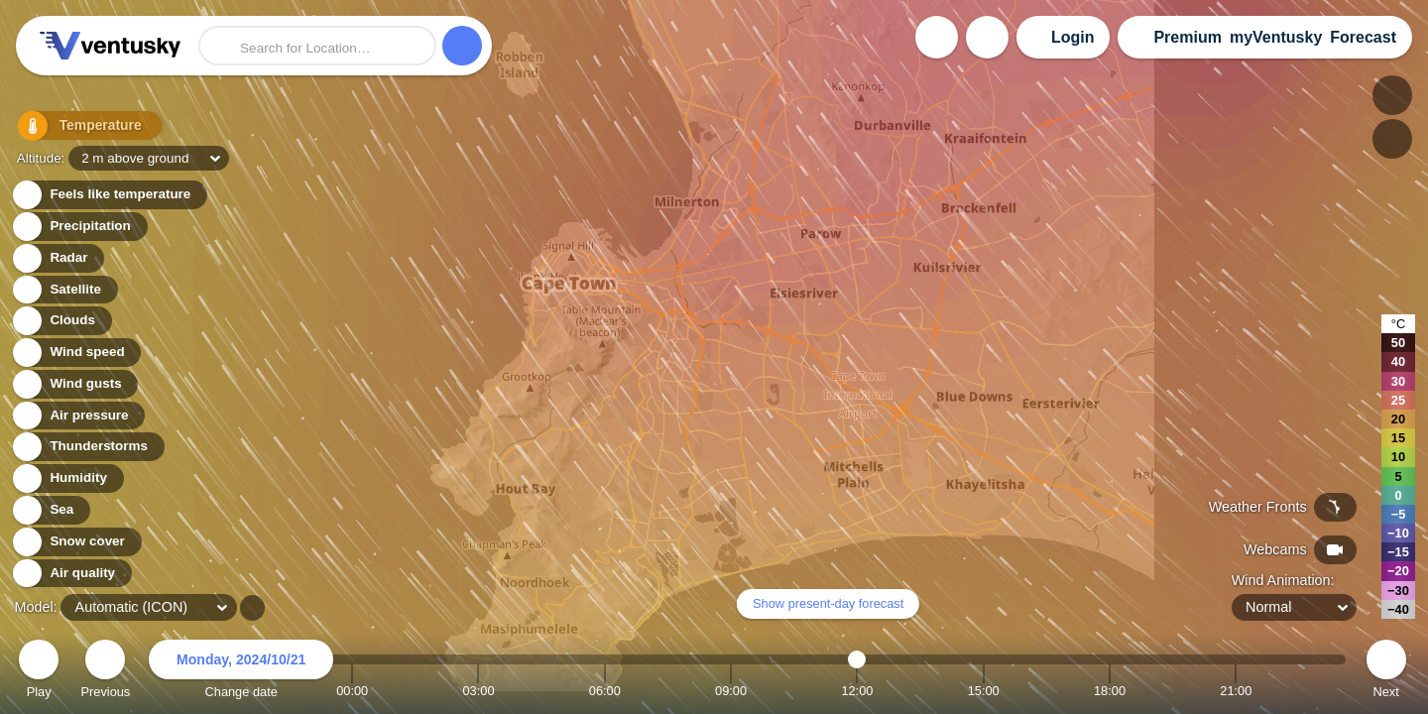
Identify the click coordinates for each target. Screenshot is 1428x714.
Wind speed (76, 352)
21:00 (1235, 690)
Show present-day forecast (828, 603)
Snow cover (76, 542)
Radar (57, 258)
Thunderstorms (87, 446)
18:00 (1110, 690)
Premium (1187, 37)
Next (1386, 672)
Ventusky (107, 45)
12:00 (857, 690)
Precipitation (79, 226)
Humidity (67, 478)
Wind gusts (74, 384)
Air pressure (78, 416)
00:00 (352, 690)
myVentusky (1276, 37)
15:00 (984, 690)
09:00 (731, 690)
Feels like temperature (108, 194)
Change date (241, 672)
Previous (105, 672)
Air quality (71, 573)
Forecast (1363, 37)
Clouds (61, 320)
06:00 (605, 690)
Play (39, 672)
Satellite (64, 290)
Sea (50, 510)
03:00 (478, 690)
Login (1073, 37)
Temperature (78, 128)
